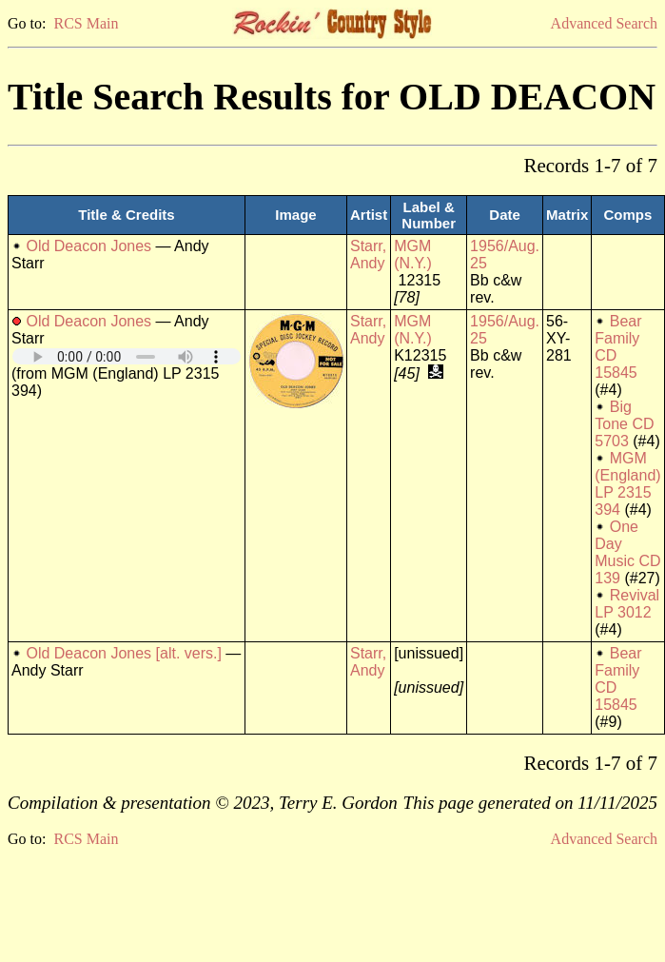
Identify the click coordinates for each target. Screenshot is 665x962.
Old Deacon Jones (88, 246)
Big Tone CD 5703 (624, 424)
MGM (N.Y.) (413, 254)
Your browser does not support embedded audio (126, 356)
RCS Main (85, 23)
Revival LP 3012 (627, 603)
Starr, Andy (368, 254)
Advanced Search (604, 23)
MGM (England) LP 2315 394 (627, 484)
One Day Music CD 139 (627, 552)
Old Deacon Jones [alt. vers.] (123, 653)
